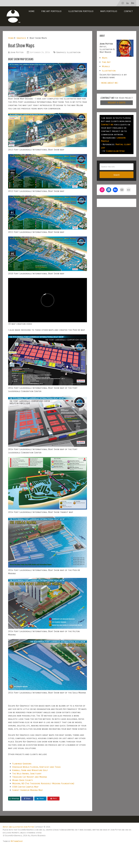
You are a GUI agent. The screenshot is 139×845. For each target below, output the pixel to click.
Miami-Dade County (22, 780)
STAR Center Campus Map (25, 786)
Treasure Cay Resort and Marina (29, 777)
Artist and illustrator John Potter (18, 827)
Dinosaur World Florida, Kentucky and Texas (36, 767)
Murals (106, 66)
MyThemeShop (17, 841)
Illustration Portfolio (80, 11)
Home (31, 11)
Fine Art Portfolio (51, 11)
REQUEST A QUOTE (116, 102)
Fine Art (106, 62)
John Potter (16, 52)
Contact (128, 11)
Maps (104, 58)
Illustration (73, 52)
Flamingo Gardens (21, 763)
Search (117, 175)
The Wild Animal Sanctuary (26, 773)
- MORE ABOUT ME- (109, 83)
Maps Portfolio (108, 11)
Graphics (61, 52)
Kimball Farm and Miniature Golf (30, 770)
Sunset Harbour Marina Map (27, 790)
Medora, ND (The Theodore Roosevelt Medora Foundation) (43, 783)
